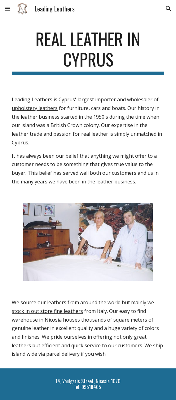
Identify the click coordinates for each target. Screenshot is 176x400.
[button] (7, 8)
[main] (87, 52)
